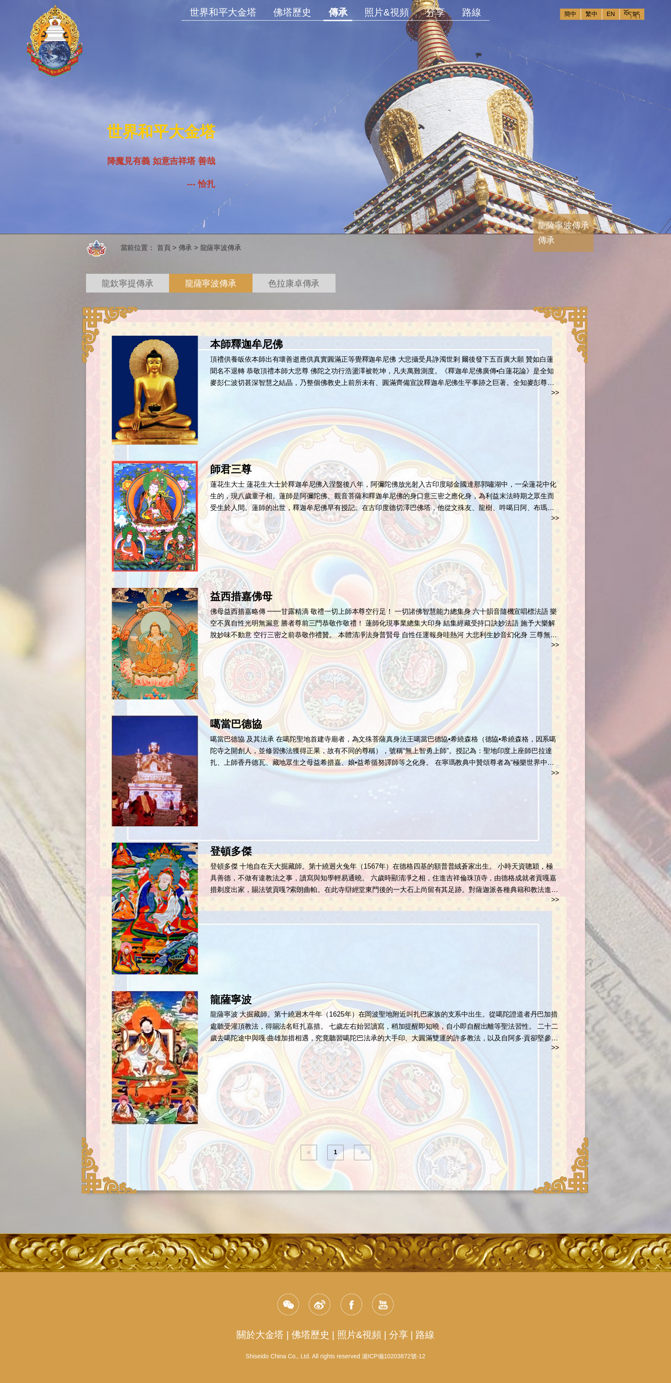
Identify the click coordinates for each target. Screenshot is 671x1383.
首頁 (164, 248)
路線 (471, 12)
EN (611, 13)
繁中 (591, 13)
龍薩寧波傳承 (221, 248)
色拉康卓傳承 (294, 283)
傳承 (337, 13)
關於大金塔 (260, 1334)
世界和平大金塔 (223, 12)
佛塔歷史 (292, 12)
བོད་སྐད (632, 13)
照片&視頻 (386, 12)
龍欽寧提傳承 (127, 283)
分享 (435, 12)
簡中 (570, 13)
